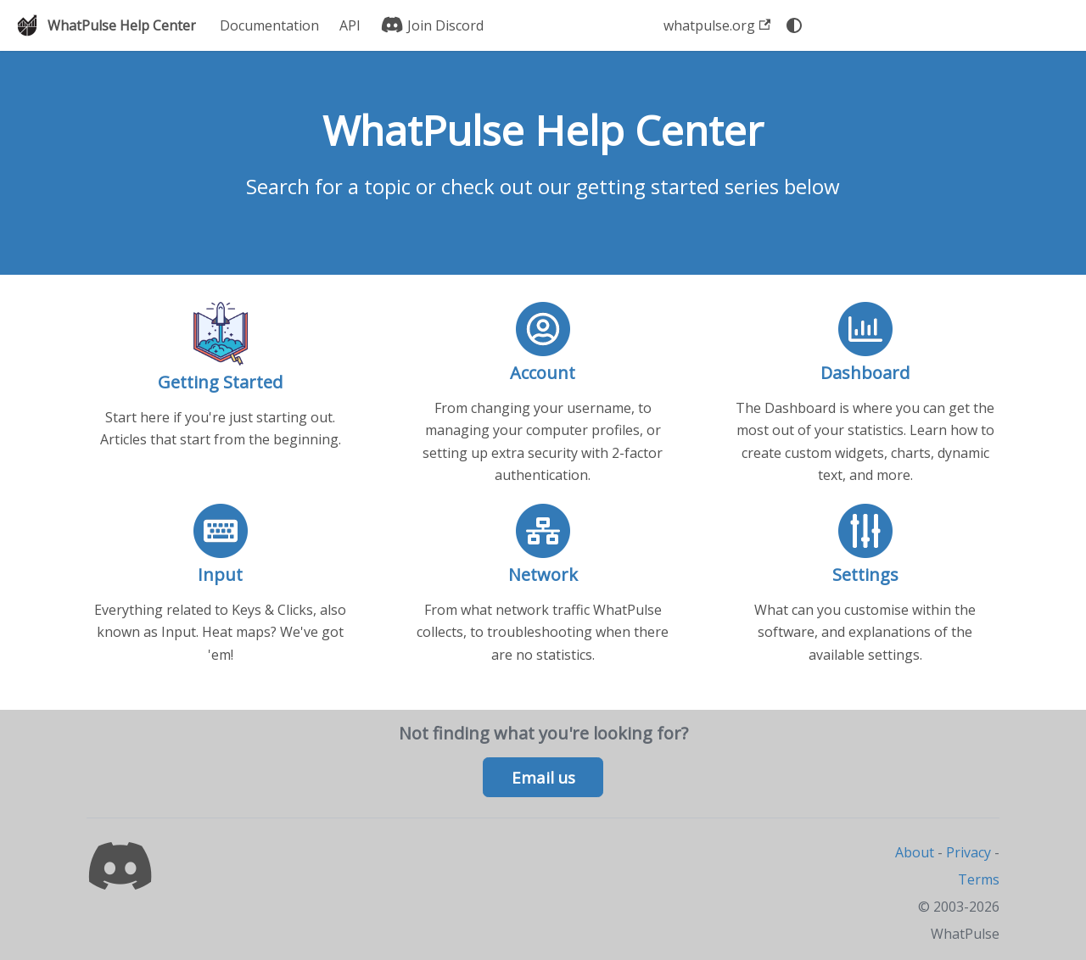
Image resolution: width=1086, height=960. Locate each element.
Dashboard (865, 372)
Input (220, 574)
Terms (978, 879)
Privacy (968, 852)
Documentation (269, 25)
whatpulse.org (716, 25)
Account (542, 372)
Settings (865, 574)
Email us (543, 778)
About (914, 852)
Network (543, 574)
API (350, 25)
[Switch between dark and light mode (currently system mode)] (794, 25)
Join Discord (432, 25)
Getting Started (220, 382)
